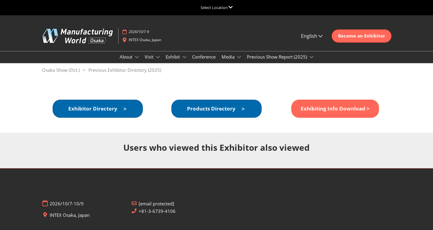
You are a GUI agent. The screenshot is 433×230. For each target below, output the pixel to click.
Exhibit (173, 57)
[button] (362, 36)
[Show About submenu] (137, 57)
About (127, 57)
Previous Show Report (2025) (277, 57)
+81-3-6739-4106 (157, 211)
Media (229, 57)
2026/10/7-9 (139, 31)
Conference (204, 57)
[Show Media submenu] (239, 57)
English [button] (312, 36)
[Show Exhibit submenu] (184, 57)
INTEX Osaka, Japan (145, 39)
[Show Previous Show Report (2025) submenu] (311, 57)
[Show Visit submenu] (158, 57)
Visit (150, 57)
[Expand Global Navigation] (217, 7)
